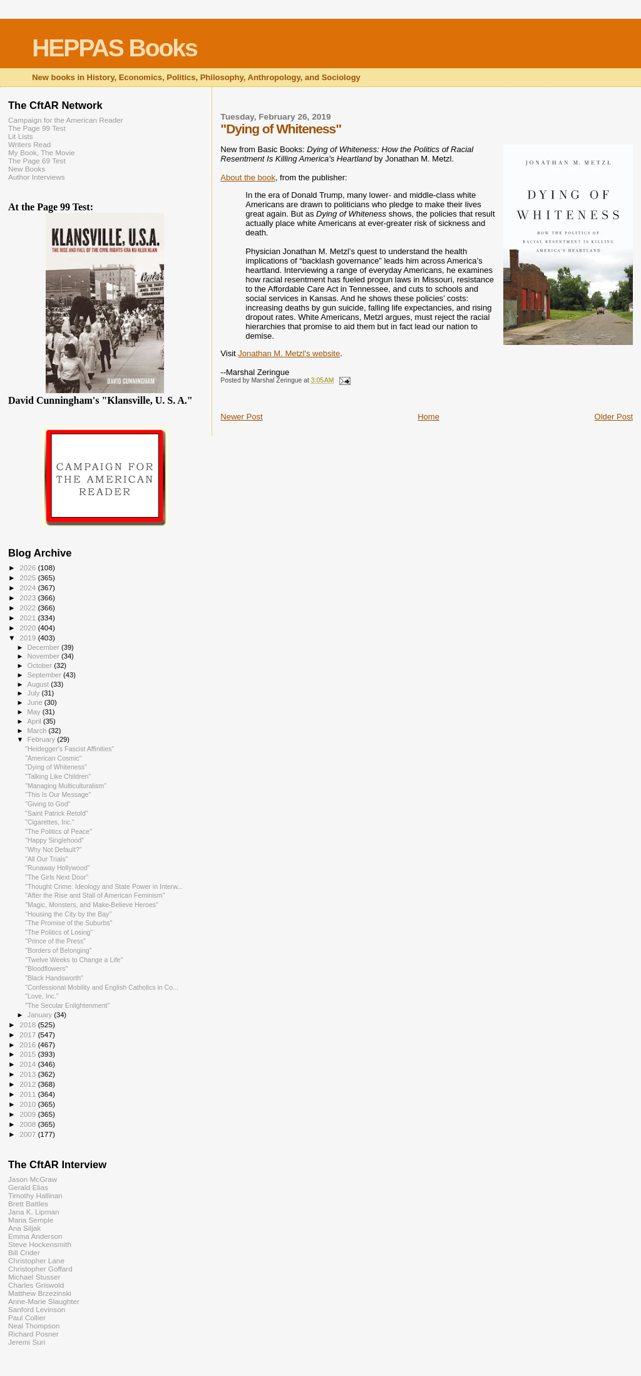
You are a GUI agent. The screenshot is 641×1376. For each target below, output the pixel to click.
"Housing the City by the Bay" (68, 914)
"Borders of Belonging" (58, 950)
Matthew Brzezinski (39, 1293)
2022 (28, 607)
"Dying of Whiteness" (56, 767)
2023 (28, 597)
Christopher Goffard (40, 1269)
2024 (28, 587)
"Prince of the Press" (55, 941)
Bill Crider (24, 1252)
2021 (28, 618)
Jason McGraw (32, 1179)
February (43, 739)
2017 (28, 1034)
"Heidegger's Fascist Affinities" (69, 748)
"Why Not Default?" (53, 849)
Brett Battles (28, 1203)
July (35, 693)
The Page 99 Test (37, 128)
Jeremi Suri (26, 1342)
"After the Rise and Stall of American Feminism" (95, 895)
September (46, 675)
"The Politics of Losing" (59, 932)
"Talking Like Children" (58, 776)
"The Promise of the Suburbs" (68, 923)
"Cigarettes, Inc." (49, 822)
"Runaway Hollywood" (57, 867)
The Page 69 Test (37, 161)
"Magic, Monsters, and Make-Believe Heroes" (91, 904)
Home (428, 416)
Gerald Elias (28, 1187)
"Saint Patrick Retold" (56, 813)
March (38, 730)
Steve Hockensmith (39, 1244)
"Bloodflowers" (46, 968)
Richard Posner (33, 1334)
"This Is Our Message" (58, 794)
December (44, 647)
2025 (28, 577)
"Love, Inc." (41, 996)
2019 (28, 638)
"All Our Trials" (46, 859)
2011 (28, 1094)
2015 (28, 1054)
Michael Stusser (34, 1277)
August (39, 684)
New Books (26, 169)
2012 (28, 1084)
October (41, 665)
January (41, 1015)
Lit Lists (20, 136)
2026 (28, 567)
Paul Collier (27, 1317)
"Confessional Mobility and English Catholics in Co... (101, 987)
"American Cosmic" (53, 758)
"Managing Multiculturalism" (65, 785)
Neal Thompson (34, 1326)
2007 (28, 1134)
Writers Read (29, 144)
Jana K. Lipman (33, 1212)
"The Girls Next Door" (56, 877)
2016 (28, 1044)
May (35, 712)
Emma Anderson (35, 1236)
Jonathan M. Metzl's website (289, 353)
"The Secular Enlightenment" (67, 1005)
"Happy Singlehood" (54, 840)
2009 (28, 1114)
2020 (28, 628)
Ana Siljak (24, 1228)
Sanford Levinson (36, 1309)
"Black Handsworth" (54, 978)
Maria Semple (30, 1220)
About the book (247, 177)
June (36, 702)
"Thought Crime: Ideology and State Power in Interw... (104, 886)
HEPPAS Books (114, 47)
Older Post (614, 416)
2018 (28, 1024)
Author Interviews (36, 177)
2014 (28, 1064)
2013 (28, 1074)
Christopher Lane (36, 1260)
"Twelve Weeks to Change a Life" (74, 959)
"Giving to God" (47, 804)
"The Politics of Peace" (58, 831)
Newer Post (241, 416)
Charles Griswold (36, 1285)
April (35, 721)
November (44, 656)
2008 (28, 1124)
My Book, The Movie (41, 152)
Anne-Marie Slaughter (43, 1301)
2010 (28, 1104)
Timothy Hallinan (35, 1195)
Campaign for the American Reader (65, 120)
